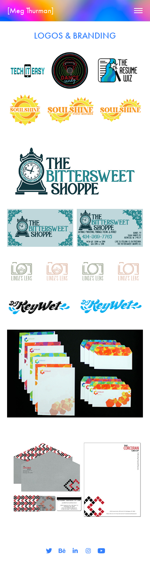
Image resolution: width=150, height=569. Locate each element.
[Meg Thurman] (30, 10)
